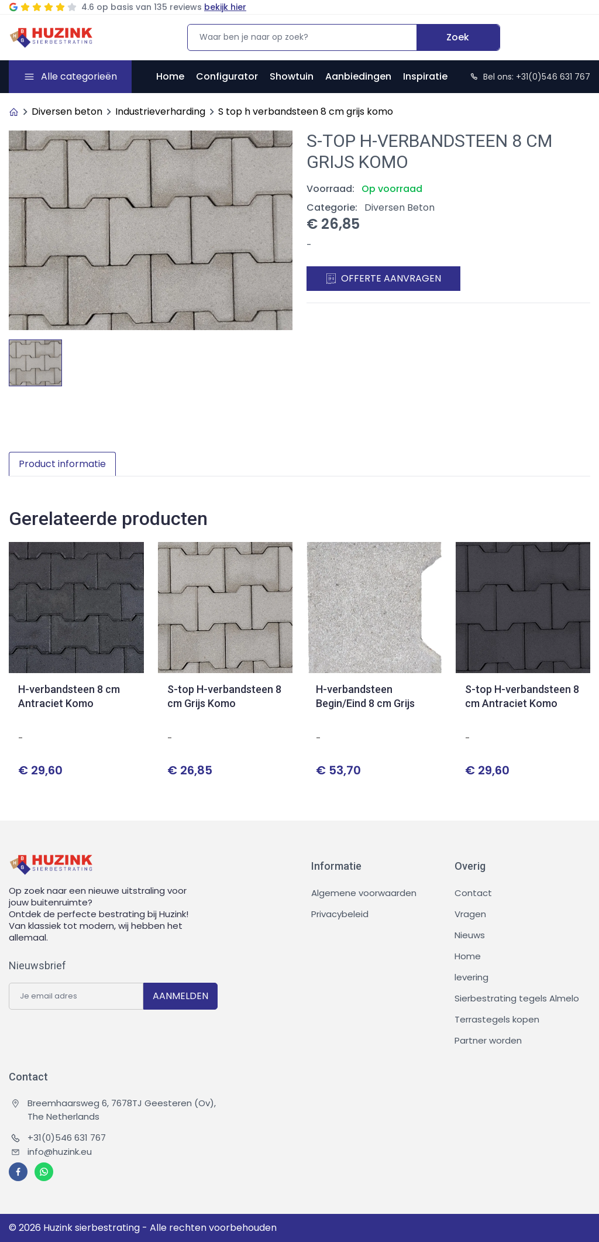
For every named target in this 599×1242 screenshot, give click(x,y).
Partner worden (488, 1040)
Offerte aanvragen (383, 278)
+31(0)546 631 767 (58, 1137)
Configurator (227, 76)
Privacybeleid (340, 914)
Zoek (457, 37)
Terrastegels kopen (497, 1019)
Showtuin (292, 76)
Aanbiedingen (358, 76)
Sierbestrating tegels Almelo (517, 998)
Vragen (470, 914)
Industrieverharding (160, 111)
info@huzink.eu (51, 1151)
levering (471, 977)
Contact (473, 893)
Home (170, 76)
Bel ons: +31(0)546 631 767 (529, 77)
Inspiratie (425, 76)
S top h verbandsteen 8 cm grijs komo (305, 111)
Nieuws (470, 935)
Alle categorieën (79, 76)
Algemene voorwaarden (363, 893)
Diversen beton (67, 111)
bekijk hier (225, 7)
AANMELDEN (180, 996)
